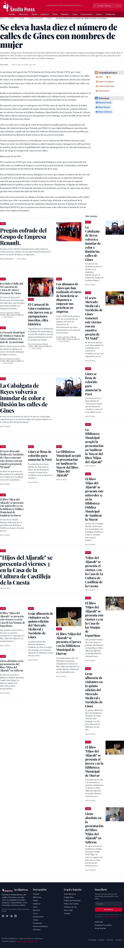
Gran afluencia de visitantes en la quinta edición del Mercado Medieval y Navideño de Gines (40, 625)
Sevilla (34, 14)
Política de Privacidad (72, 900)
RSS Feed (36, 930)
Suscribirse (108, 909)
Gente (55, 14)
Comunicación (86, 14)
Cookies (101, 940)
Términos (109, 940)
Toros (74, 14)
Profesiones (110, 14)
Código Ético (69, 897)
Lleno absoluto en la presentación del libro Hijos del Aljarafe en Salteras (11, 665)
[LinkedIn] (15, 916)
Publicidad (99, 922)
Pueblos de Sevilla (36, 18)
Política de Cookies (71, 904)
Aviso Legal (68, 910)
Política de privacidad (111, 917)
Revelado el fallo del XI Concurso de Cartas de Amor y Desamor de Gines (11, 288)
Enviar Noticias (100, 928)
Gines (50, 18)
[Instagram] (11, 916)
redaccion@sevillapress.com (27, 941)
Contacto (67, 913)
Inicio (2, 18)
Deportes (65, 14)
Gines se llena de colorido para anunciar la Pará (40, 455)
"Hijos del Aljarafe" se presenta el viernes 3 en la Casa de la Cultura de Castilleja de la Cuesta (94, 572)
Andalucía (45, 14)
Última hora (23, 14)
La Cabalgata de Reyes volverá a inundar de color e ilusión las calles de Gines (93, 243)
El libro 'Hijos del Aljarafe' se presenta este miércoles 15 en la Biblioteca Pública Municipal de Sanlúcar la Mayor (11, 507)
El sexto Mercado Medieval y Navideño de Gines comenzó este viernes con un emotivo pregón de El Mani (12, 459)
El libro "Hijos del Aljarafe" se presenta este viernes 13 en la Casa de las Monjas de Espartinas (12, 619)
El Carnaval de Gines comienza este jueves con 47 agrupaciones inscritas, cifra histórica (40, 314)
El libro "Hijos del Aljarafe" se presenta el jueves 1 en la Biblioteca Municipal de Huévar (68, 644)
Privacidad (92, 940)
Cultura (99, 14)
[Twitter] (7, 916)
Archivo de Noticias (40, 926)
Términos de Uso (70, 907)
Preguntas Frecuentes (103, 925)
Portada (12, 14)
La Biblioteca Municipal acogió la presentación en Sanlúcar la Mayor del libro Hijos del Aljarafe (68, 463)
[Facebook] (3, 916)
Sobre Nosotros (70, 894)
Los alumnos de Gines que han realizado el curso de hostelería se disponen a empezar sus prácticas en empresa (68, 298)
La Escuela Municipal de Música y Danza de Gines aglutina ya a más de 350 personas (12, 337)
